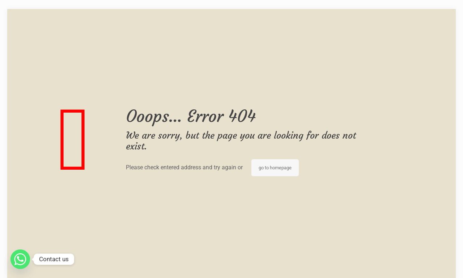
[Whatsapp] (20, 259)
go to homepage (275, 167)
